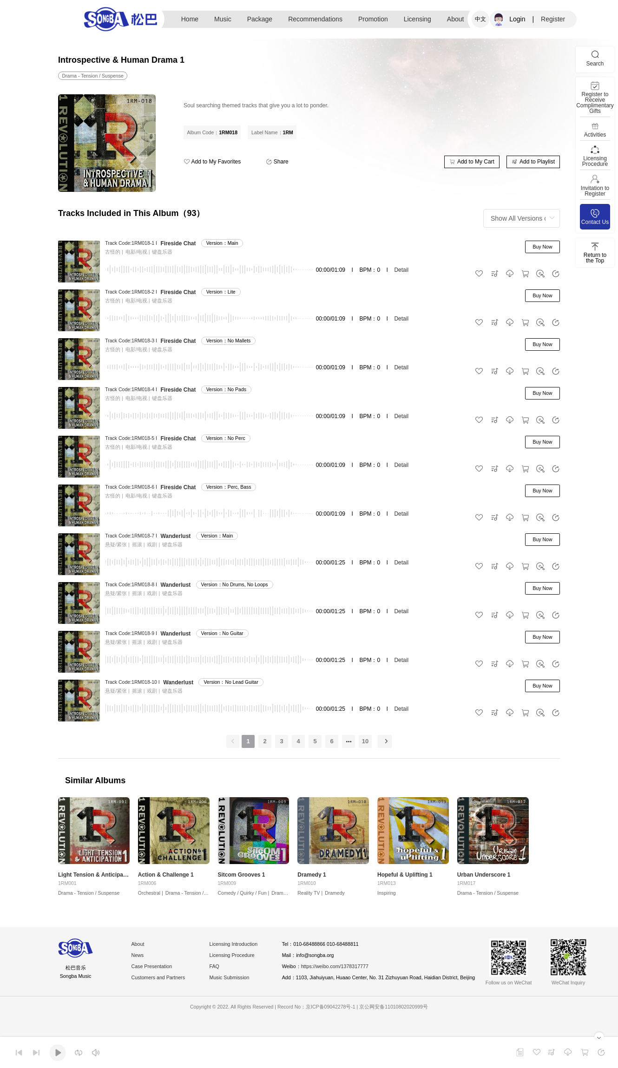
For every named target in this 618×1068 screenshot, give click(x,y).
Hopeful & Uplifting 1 (405, 879)
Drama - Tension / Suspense (88, 897)
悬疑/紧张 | (117, 544)
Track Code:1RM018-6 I (131, 487)
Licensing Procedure (242, 960)
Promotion (373, 19)
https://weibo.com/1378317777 (354, 972)
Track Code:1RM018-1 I (131, 243)
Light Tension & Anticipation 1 (94, 879)
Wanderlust (175, 536)
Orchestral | (150, 897)
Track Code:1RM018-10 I (132, 682)
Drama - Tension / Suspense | (197, 897)
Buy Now (542, 246)
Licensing (417, 19)
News (139, 960)
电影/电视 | (137, 252)
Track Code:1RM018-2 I (131, 292)
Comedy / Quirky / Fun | (244, 897)
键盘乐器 (162, 252)
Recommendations (315, 19)
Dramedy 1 (311, 879)
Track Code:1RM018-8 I (131, 584)
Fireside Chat (178, 243)
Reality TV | (309, 897)
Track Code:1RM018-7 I (131, 535)
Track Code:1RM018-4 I (131, 389)
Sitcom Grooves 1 (241, 879)
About (455, 19)
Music (222, 19)
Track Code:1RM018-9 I (131, 633)
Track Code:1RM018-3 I (131, 340)
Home (189, 19)
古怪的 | (114, 252)
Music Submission (239, 983)
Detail (401, 270)
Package (259, 19)
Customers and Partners (162, 983)
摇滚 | (138, 544)
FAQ (222, 972)
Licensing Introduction (244, 949)
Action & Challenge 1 (166, 879)
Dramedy (281, 897)
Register (553, 19)
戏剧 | (153, 544)
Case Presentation (155, 972)
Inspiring (386, 897)
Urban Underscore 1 (484, 879)
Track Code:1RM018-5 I (131, 438)
